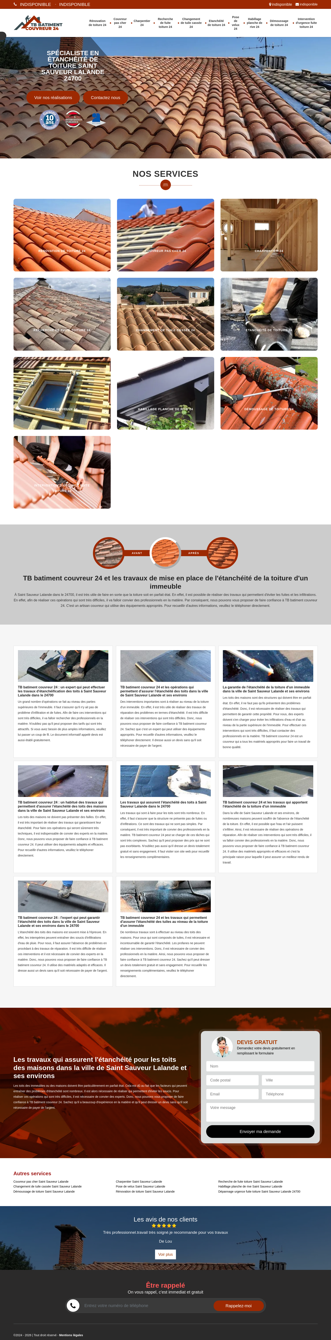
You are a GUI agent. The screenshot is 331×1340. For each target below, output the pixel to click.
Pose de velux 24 (235, 22)
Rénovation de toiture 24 (97, 22)
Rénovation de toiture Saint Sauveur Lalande (145, 1191)
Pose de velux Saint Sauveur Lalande (140, 1186)
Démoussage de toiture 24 (279, 22)
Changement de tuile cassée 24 (191, 22)
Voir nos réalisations (53, 97)
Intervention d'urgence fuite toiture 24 (306, 22)
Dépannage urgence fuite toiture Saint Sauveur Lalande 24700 (259, 1191)
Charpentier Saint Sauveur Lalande (139, 1181)
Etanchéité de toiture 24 (216, 22)
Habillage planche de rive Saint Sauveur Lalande (250, 1186)
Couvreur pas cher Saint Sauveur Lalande (41, 1181)
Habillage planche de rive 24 (254, 22)
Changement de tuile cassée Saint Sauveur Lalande (48, 1186)
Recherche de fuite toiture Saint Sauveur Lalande (250, 1181)
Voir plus (165, 1254)
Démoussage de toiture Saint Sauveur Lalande (44, 1191)
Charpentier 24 (142, 22)
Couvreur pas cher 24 (120, 22)
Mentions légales (71, 1335)
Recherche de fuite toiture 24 (165, 22)
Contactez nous (105, 97)
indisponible (35, 4)
